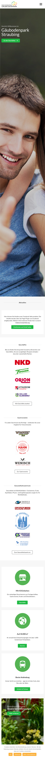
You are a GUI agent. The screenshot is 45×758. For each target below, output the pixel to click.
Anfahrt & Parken (22, 689)
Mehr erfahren (14, 713)
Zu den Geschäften (11, 40)
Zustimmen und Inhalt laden (22, 327)
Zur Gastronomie (22, 471)
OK (11, 754)
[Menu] (41, 4)
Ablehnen (17, 754)
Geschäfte (22, 602)
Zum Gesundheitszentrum (22, 552)
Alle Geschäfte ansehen (22, 403)
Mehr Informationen (29, 754)
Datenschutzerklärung (23, 323)
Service (22, 646)
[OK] (42, 751)
